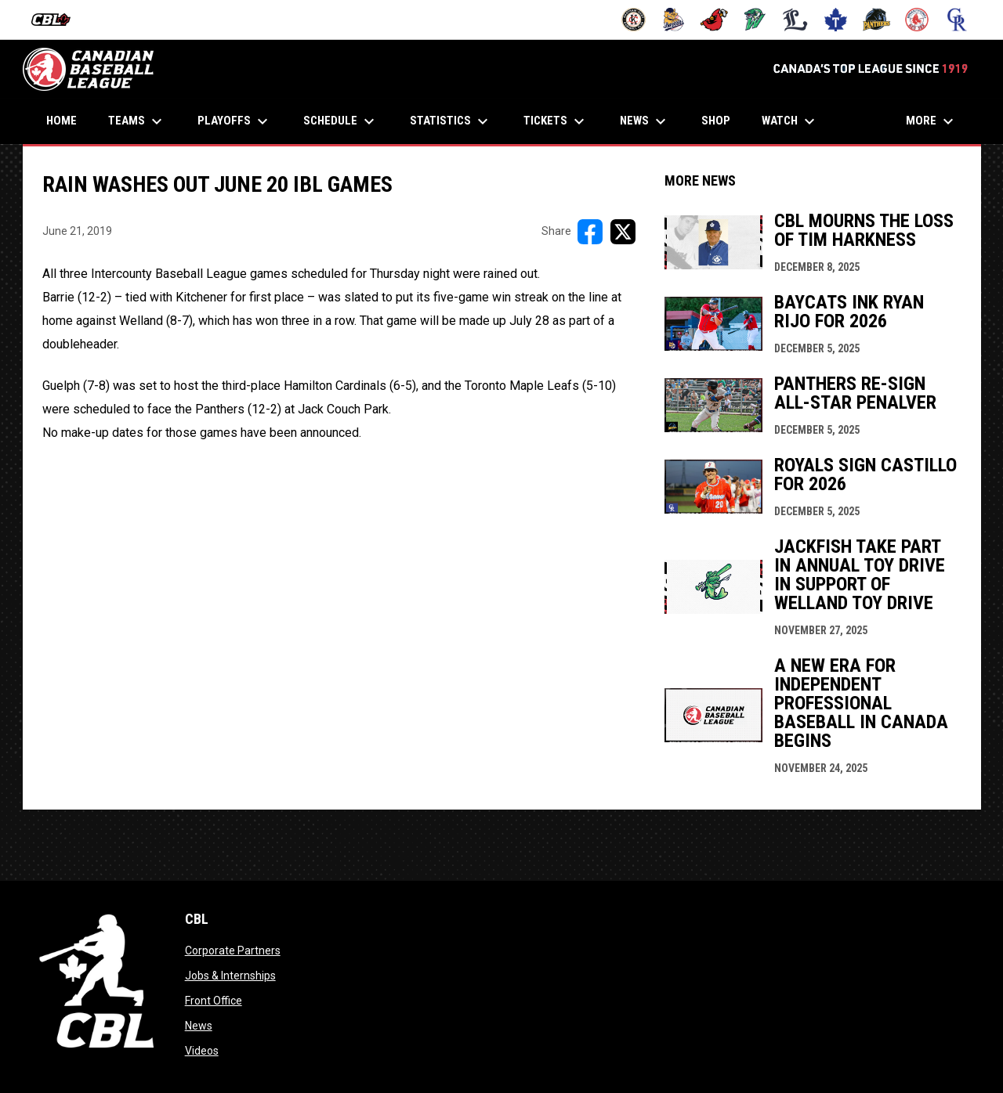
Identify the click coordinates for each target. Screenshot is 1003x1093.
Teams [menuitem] (137, 121)
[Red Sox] (917, 19)
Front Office (213, 1000)
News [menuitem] (645, 121)
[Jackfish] (754, 19)
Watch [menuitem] (790, 121)
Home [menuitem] (61, 121)
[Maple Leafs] (835, 19)
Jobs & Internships (230, 975)
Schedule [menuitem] (340, 121)
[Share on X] (622, 231)
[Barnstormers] (633, 19)
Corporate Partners (233, 950)
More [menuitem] (932, 121)
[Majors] (795, 19)
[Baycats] (674, 19)
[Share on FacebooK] (590, 231)
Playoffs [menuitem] (234, 121)
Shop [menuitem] (721, 120)
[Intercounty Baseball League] (56, 19)
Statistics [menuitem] (451, 121)
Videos (202, 1050)
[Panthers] (876, 19)
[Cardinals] (714, 19)
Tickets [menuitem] (555, 121)
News (198, 1025)
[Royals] (957, 19)
